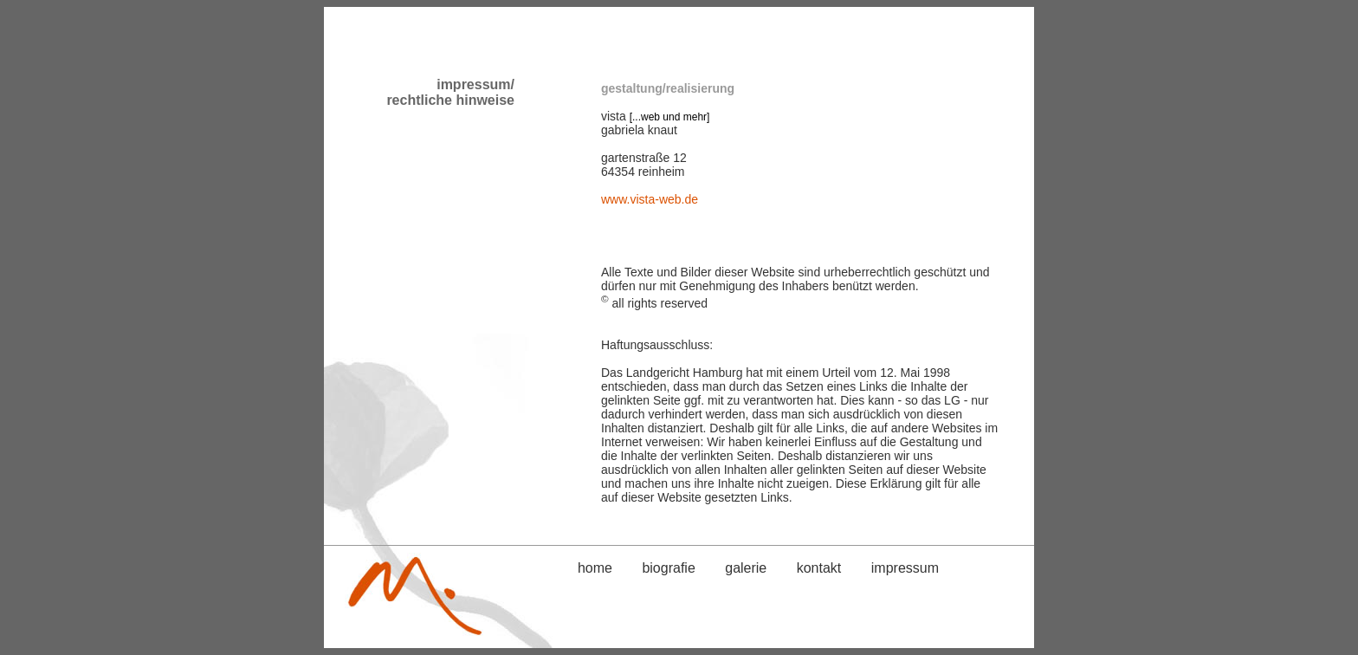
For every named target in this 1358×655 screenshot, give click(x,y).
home (595, 568)
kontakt (819, 568)
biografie (668, 568)
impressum (905, 568)
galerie (745, 568)
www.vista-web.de (649, 199)
